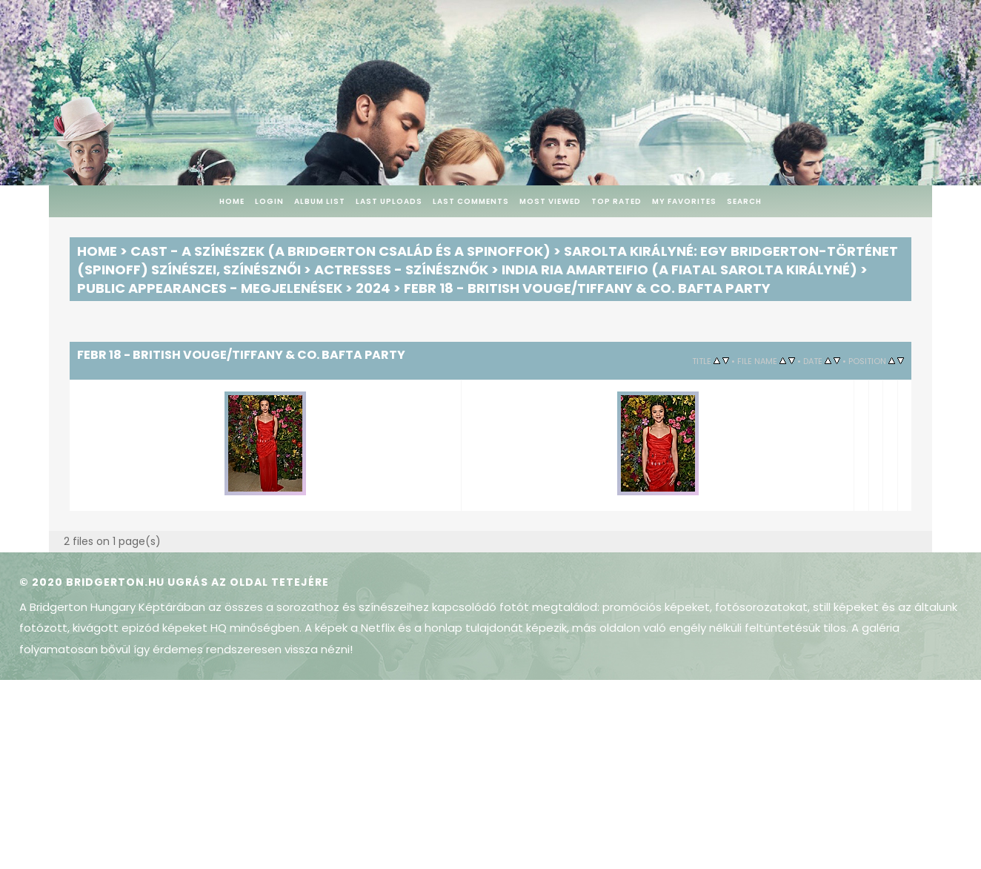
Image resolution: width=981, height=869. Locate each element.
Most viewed (550, 201)
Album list (319, 201)
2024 (373, 288)
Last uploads (389, 201)
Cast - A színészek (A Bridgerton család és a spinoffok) (340, 251)
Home (232, 201)
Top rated (616, 201)
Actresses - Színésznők (401, 269)
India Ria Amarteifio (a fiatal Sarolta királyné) (679, 269)
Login (269, 201)
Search (744, 201)
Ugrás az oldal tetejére (248, 582)
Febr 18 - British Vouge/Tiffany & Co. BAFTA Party (587, 288)
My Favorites (684, 201)
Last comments (471, 201)
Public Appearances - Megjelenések (209, 288)
